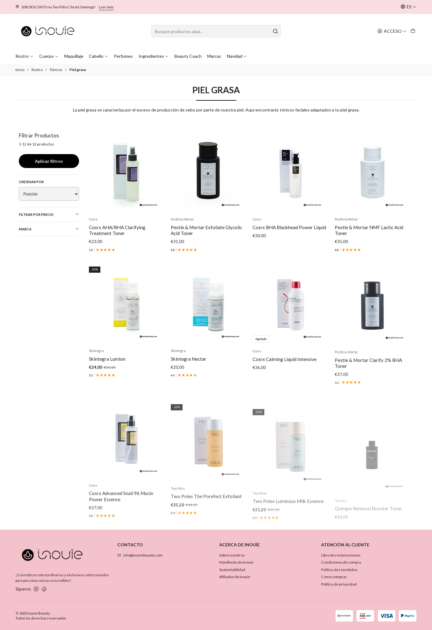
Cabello (98, 56)
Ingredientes (154, 56)
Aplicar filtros (49, 161)
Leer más (106, 7)
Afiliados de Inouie (234, 576)
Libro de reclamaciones (340, 555)
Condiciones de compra (341, 562)
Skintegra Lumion (107, 387)
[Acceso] (392, 31)
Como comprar (334, 576)
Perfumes (123, 56)
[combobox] (216, 31)
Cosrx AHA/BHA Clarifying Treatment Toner (117, 230)
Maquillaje (73, 56)
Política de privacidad (339, 584)
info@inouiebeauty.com (140, 555)
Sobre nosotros (232, 555)
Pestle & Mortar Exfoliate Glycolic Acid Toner (206, 230)
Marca (49, 229)
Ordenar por (31, 182)
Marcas (214, 56)
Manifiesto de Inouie (236, 562)
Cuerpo (49, 56)
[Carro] (413, 31)
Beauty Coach (188, 56)
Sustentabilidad (232, 569)
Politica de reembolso (339, 569)
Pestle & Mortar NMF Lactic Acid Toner (369, 230)
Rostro (24, 56)
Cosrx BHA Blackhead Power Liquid (289, 227)
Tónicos (55, 70)
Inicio (19, 70)
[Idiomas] (408, 7)
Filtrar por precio (49, 214)
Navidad (237, 56)
